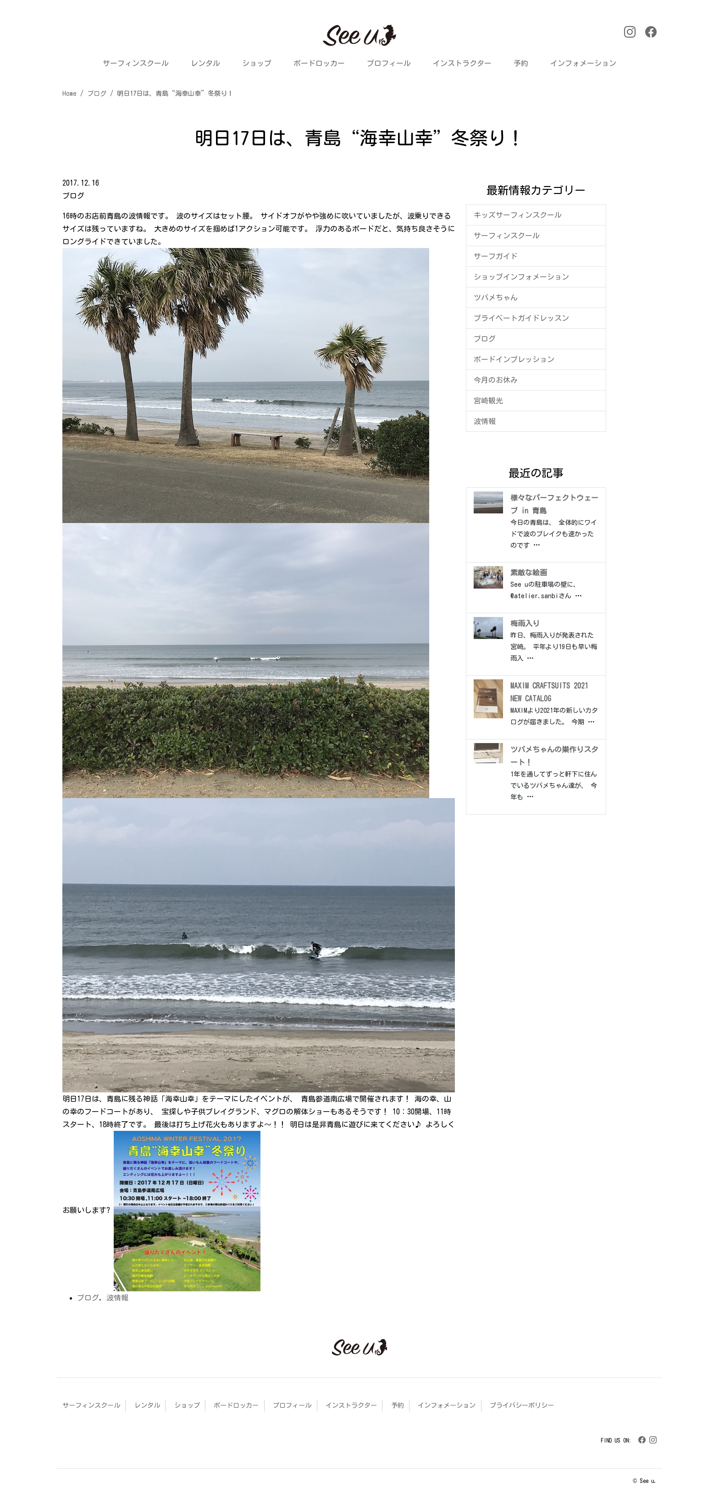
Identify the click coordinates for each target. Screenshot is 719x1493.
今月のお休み (496, 380)
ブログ (88, 1297)
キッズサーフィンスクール (518, 215)
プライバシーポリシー (522, 1405)
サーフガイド (496, 256)
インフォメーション (583, 63)
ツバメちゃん (496, 297)
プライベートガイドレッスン (521, 318)
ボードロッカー (319, 63)
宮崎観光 (488, 400)
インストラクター (462, 63)
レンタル (205, 63)
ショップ (256, 63)
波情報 (117, 1297)
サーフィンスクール (136, 63)
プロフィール (389, 63)
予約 (521, 63)
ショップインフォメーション (521, 277)
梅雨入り (525, 623)
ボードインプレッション (514, 359)
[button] (68, 36)
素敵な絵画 (528, 572)
